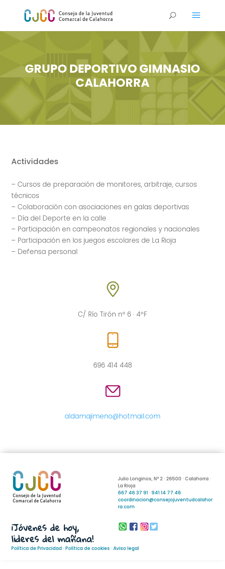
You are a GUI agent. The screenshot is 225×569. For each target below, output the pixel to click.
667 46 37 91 (133, 492)
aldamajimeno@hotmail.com (112, 416)
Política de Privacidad (36, 548)
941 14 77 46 (166, 492)
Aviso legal (126, 548)
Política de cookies (87, 548)
